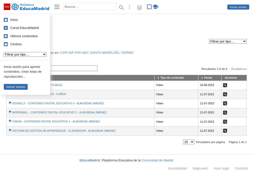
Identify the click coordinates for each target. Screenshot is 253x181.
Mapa (200, 168)
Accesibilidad (177, 168)
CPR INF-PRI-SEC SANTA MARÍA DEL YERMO (97, 53)
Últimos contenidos (24, 36)
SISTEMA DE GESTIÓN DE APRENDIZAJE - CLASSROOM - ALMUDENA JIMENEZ (64, 130)
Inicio (14, 20)
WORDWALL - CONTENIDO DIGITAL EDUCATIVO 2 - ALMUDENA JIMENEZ (59, 112)
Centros (16, 44)
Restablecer (239, 68)
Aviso (221, 168)
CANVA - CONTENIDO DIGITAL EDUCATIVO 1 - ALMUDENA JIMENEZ (56, 121)
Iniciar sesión (238, 7)
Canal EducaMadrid (24, 28)
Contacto (241, 168)
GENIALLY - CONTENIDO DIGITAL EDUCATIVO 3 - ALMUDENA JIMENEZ (58, 103)
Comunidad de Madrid (157, 160)
